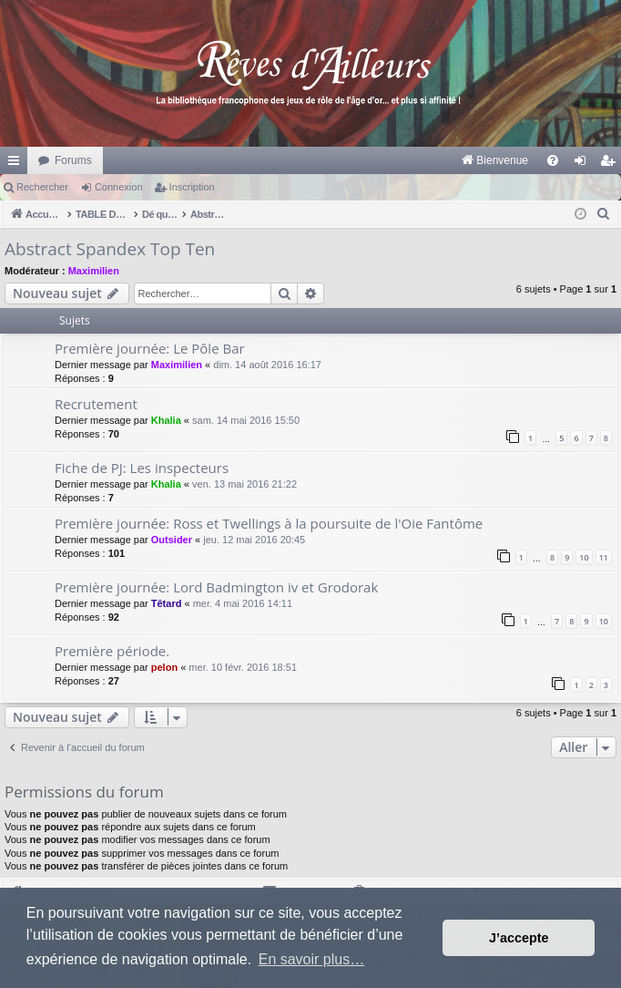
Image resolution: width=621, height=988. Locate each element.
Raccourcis (17, 164)
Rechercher (42, 186)
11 (603, 557)
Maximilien (93, 270)
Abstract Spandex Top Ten (110, 249)
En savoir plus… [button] (312, 959)
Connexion (119, 186)
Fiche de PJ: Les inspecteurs (142, 467)
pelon (164, 667)
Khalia (166, 420)
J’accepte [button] (519, 938)
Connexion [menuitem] (584, 164)
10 (583, 557)
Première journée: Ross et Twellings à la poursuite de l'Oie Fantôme (269, 523)
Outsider (171, 539)
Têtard (166, 603)
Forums (73, 160)
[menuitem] (305, 160)
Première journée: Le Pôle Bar (150, 348)
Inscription (192, 186)
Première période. (112, 651)
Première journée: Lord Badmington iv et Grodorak (216, 587)
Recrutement (96, 404)
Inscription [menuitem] (611, 164)
